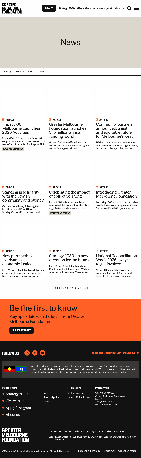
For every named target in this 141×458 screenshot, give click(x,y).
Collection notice (127, 451)
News (46, 393)
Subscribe (83, 451)
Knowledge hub (51, 397)
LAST (86, 288)
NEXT (80, 288)
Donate (49, 8)
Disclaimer (109, 451)
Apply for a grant (18, 408)
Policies (96, 451)
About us (13, 414)
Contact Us (102, 388)
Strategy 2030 (17, 394)
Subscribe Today (21, 330)
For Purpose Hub (76, 393)
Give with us (15, 401)
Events (46, 401)
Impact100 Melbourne (13, 149)
